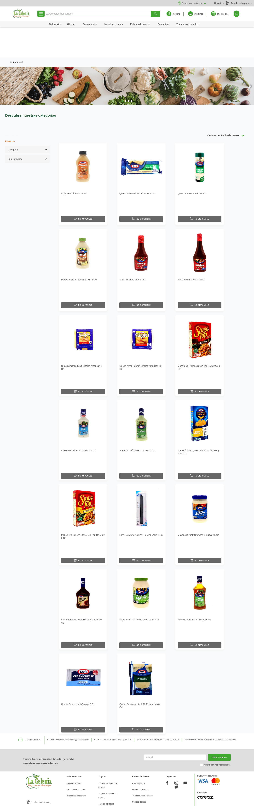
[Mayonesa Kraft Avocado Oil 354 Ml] (83, 237)
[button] (122, 71)
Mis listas (198, 14)
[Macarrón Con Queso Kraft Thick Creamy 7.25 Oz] (199, 406)
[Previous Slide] (4, 55)
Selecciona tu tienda (192, 3)
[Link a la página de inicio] (13, 32)
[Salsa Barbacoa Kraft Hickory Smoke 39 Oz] (83, 575)
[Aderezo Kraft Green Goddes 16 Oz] (141, 406)
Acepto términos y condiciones (217, 731)
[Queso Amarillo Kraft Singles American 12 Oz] (141, 321)
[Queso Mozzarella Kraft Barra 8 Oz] (141, 152)
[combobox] (101, 14)
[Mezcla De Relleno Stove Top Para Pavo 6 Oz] (199, 321)
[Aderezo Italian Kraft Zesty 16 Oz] (199, 575)
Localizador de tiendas (40, 768)
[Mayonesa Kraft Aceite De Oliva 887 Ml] (141, 575)
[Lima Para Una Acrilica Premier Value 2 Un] (141, 491)
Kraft (21, 32)
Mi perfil (176, 14)
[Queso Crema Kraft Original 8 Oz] (83, 660)
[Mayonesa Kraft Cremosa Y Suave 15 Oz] (199, 491)
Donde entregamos (239, 3)
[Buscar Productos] (155, 14)
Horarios (219, 3)
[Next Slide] (250, 55)
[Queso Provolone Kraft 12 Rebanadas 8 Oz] (141, 660)
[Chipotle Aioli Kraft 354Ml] (83, 152)
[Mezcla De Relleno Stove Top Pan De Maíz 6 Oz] (83, 491)
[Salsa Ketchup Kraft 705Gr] (199, 237)
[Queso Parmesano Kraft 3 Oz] (199, 152)
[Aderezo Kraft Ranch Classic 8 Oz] (83, 406)
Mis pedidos (222, 14)
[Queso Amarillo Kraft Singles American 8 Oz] (83, 321)
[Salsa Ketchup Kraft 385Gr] (141, 237)
